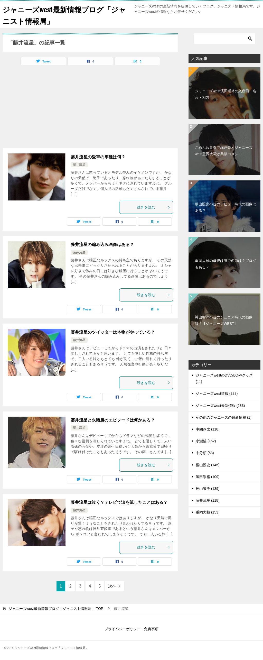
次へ (112, 586)
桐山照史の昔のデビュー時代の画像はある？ (225, 207)
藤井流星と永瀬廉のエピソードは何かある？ (113, 420)
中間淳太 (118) (208, 429)
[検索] (224, 38)
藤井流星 (79, 165)
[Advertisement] (46, 108)
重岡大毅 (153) (208, 512)
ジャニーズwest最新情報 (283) (220, 406)
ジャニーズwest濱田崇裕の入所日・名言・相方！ (225, 94)
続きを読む (153, 207)
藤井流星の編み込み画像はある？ (102, 244)
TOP (55, 609)
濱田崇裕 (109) (208, 477)
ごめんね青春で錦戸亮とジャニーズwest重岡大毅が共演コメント (223, 150)
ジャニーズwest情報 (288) (217, 393)
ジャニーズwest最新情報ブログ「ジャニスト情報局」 (65, 14)
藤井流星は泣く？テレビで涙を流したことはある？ (119, 502)
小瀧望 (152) (206, 441)
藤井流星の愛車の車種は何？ (98, 157)
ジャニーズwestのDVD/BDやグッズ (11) (224, 378)
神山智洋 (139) (208, 489)
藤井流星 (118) (208, 500)
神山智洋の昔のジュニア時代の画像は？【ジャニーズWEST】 (223, 320)
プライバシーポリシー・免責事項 (131, 629)
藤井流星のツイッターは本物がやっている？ (113, 332)
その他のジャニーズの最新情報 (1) (223, 417)
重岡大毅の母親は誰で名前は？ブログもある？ (225, 264)
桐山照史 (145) (208, 465)
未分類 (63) (205, 453)
